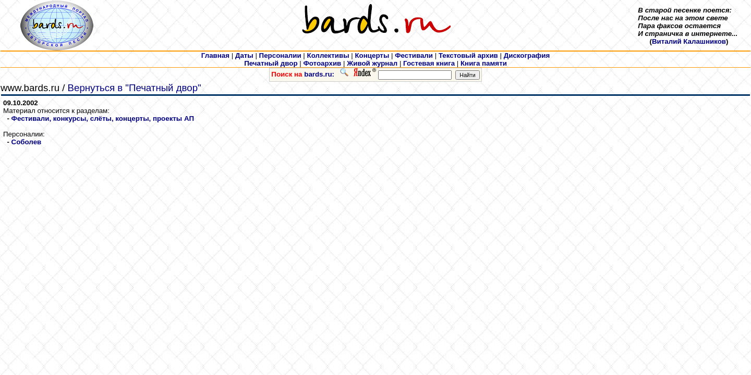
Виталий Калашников (689, 41)
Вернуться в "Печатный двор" (134, 87)
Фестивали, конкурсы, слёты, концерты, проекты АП (102, 118)
